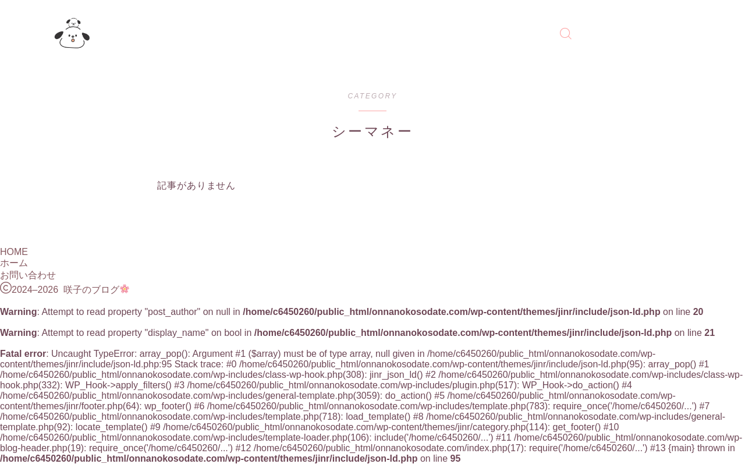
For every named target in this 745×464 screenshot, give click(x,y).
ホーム (14, 263)
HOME (14, 252)
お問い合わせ (28, 275)
